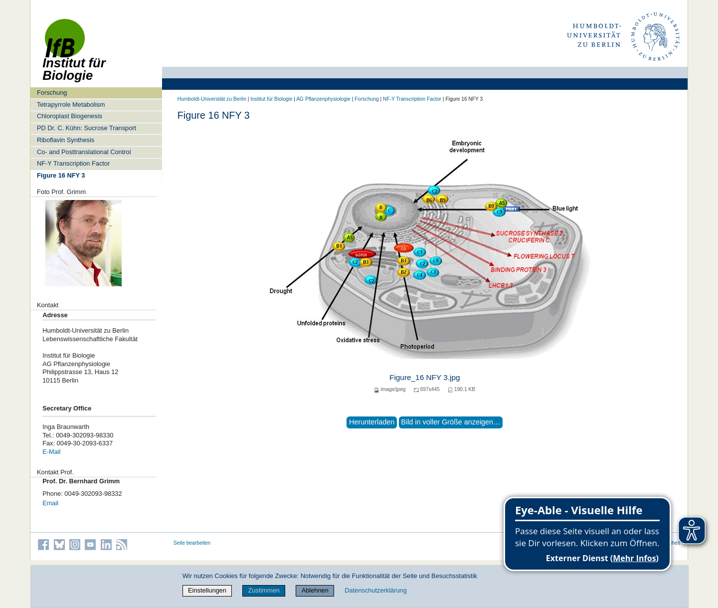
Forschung (52, 92)
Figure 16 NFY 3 (61, 175)
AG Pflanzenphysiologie (323, 99)
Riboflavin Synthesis (65, 140)
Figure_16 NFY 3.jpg (424, 377)
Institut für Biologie (271, 99)
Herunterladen (371, 422)
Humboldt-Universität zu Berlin (212, 99)
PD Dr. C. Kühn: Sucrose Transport (86, 128)
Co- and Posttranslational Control (84, 152)
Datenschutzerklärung (375, 590)
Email (50, 503)
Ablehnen (315, 590)
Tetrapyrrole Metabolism (71, 104)
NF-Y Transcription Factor (73, 163)
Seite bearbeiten (192, 543)
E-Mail (51, 451)
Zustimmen (264, 590)
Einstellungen (207, 590)
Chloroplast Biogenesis (69, 116)
